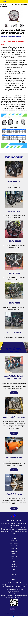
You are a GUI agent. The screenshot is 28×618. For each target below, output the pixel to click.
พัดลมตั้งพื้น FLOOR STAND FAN (12, 4)
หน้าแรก (2, 4)
